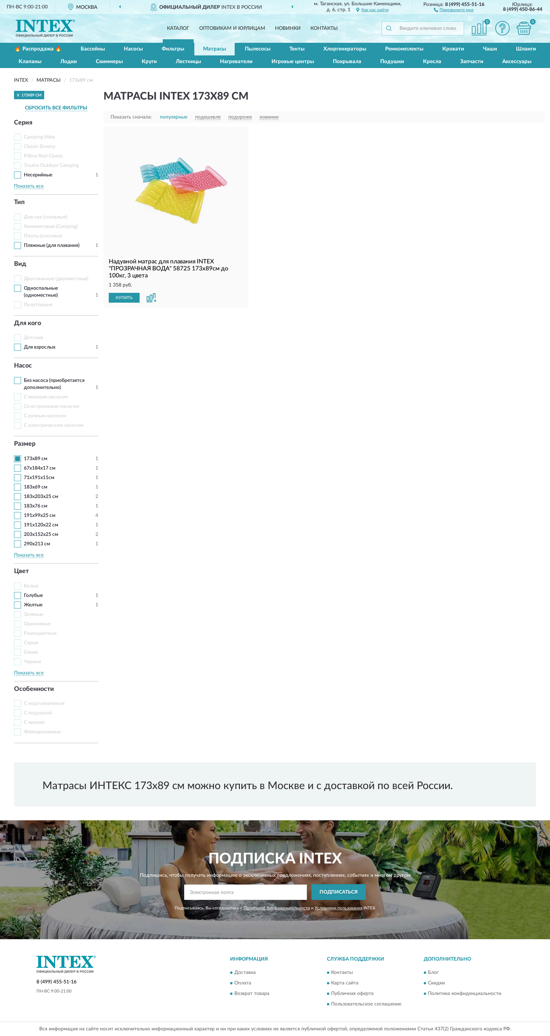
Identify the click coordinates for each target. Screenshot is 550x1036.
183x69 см (35, 487)
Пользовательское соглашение (366, 1004)
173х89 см (35, 458)
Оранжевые (37, 623)
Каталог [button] (178, 28)
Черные (32, 661)
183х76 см (35, 506)
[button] (454, 9)
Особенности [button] (34, 689)
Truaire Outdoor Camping (51, 165)
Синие (31, 652)
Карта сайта (344, 983)
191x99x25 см (39, 515)
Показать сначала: (131, 117)
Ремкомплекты (404, 49)
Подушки (392, 61)
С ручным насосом (45, 415)
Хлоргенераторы (344, 49)
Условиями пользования (338, 908)
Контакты (324, 28)
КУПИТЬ (124, 298)
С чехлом (34, 722)
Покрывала (347, 61)
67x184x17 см (39, 468)
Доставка (245, 972)
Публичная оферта (352, 993)
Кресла (432, 61)
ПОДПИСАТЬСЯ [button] (339, 892)
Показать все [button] (28, 186)
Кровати (453, 49)
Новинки (288, 28)
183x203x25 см (41, 496)
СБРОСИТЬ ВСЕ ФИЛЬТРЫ (56, 108)
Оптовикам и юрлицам (232, 28)
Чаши (490, 49)
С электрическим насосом (53, 425)
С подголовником (44, 703)
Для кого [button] (27, 323)
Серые (31, 642)
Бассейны (93, 49)
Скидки (436, 983)
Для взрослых (39, 347)
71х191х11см (39, 477)
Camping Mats (39, 137)
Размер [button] (24, 444)
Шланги (526, 49)
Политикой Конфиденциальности (276, 908)
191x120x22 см (41, 525)
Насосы (133, 49)
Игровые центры (292, 61)
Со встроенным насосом (51, 406)
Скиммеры (109, 61)
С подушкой (38, 713)
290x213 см (37, 543)
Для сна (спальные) (45, 217)
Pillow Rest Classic (43, 156)
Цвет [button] (21, 571)
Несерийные (38, 175)
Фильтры (173, 49)
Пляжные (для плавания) (52, 245)
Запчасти (471, 61)
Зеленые (33, 614)
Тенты (296, 49)
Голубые (33, 595)
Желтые (33, 605)
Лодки (68, 61)
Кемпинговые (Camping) (51, 226)
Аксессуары (516, 61)
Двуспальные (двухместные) (56, 278)
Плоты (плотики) (43, 236)
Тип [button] (19, 202)
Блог (433, 972)
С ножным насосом (46, 397)
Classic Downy (39, 146)
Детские (33, 337)
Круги (149, 61)
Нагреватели (236, 61)
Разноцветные (40, 633)
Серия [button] (23, 123)
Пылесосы (257, 49)
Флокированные (42, 731)
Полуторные (38, 304)
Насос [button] (23, 366)
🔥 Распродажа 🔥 (38, 49)
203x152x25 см (41, 534)
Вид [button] (20, 264)
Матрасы (214, 49)
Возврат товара (251, 993)
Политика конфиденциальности (464, 993)
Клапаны (30, 61)
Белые (31, 586)
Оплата (242, 983)
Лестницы (188, 61)
